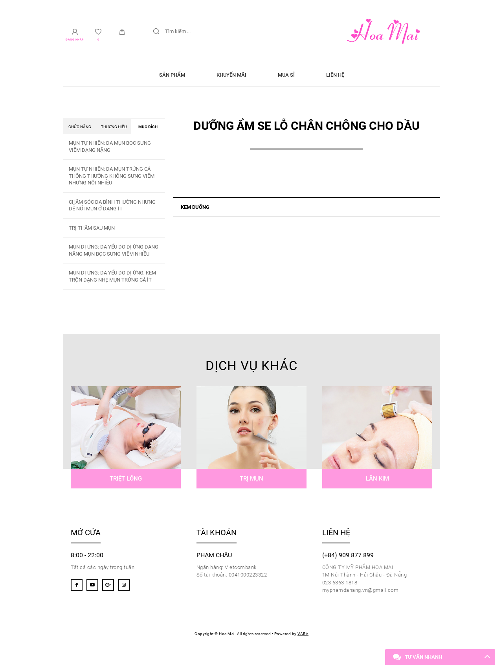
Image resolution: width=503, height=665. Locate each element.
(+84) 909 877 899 (348, 555)
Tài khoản (216, 532)
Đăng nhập (75, 40)
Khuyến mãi (231, 75)
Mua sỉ (286, 75)
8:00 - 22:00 (87, 555)
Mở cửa (86, 532)
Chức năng (79, 127)
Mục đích (148, 127)
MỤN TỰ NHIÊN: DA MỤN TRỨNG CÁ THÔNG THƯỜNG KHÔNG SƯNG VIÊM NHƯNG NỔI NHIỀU (111, 176)
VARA (302, 634)
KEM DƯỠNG (195, 207)
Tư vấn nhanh (423, 657)
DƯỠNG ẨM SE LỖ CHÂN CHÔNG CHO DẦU (306, 126)
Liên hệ (335, 75)
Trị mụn (251, 478)
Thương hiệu (114, 127)
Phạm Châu (214, 555)
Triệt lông (126, 478)
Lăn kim (377, 478)
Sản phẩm (172, 75)
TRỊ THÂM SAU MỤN (92, 228)
